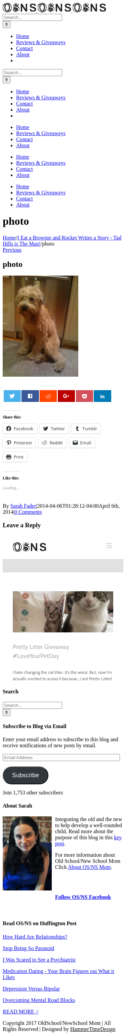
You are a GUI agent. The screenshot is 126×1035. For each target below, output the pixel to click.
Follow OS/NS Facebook (83, 897)
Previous (12, 250)
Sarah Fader (23, 506)
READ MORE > (21, 1011)
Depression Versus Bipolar (31, 989)
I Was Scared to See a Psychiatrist (39, 960)
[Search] (6, 24)
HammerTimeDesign (93, 1029)
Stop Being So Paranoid (28, 948)
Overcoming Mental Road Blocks (39, 1000)
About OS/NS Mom (89, 867)
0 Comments (28, 512)
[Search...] (32, 17)
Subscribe (25, 775)
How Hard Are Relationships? (35, 937)
